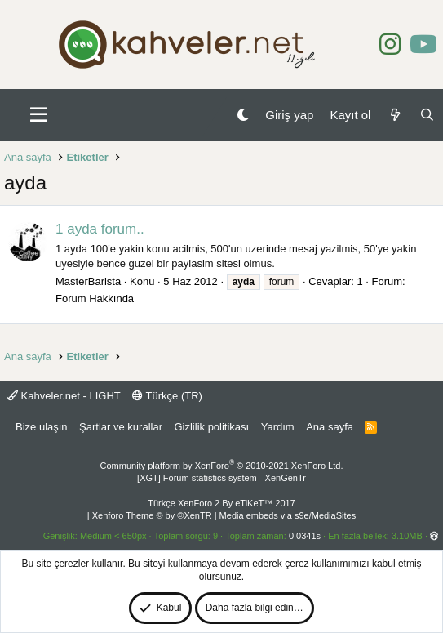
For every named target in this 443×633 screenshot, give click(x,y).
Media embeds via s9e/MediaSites (288, 515)
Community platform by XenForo (221, 465)
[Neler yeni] (394, 115)
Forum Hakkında (94, 298)
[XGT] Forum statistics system (221, 478)
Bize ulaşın (42, 427)
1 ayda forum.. (99, 229)
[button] (39, 115)
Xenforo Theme (152, 515)
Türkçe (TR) (167, 396)
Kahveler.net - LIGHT (64, 396)
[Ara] (427, 115)
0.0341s (305, 536)
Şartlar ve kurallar (120, 427)
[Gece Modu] (242, 115)
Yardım (278, 427)
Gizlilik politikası (211, 427)
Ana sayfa (329, 427)
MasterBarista (88, 281)
